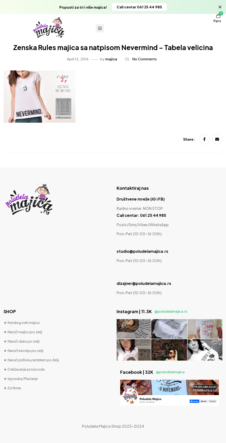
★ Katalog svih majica (22, 322)
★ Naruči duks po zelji (22, 341)
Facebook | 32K (152, 372)
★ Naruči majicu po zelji (23, 331)
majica (111, 59)
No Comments (144, 59)
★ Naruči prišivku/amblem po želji (31, 359)
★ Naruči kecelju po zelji (23, 350)
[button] (139, 7)
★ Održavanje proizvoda (24, 369)
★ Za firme (12, 387)
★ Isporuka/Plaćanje (21, 378)
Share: (189, 139)
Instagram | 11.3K (152, 311)
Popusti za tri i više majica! (83, 7)
